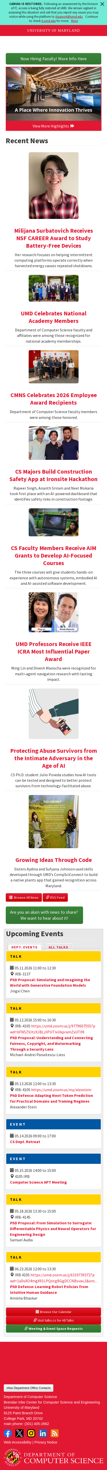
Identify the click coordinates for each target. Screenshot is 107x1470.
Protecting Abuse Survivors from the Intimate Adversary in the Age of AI (53, 758)
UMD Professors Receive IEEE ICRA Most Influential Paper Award (53, 651)
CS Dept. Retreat (25, 1141)
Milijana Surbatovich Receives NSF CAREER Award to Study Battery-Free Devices (53, 238)
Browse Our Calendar (54, 1312)
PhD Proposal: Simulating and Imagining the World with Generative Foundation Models (50, 982)
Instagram (31, 1433)
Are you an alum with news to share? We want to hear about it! (44, 915)
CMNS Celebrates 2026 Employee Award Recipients (53, 398)
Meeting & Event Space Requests (53, 1328)
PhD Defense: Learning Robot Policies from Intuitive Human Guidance (49, 1289)
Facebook (8, 1433)
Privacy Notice (45, 1442)
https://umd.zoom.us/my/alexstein (61, 1089)
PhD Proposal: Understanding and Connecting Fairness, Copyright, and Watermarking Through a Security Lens (51, 1043)
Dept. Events (26, 946)
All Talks (58, 947)
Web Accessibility (17, 1442)
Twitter (19, 1433)
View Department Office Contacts (28, 1388)
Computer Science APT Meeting (38, 1182)
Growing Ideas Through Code (53, 860)
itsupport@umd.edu (69, 16)
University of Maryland (53, 30)
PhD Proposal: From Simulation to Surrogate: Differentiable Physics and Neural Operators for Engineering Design (53, 1228)
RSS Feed (55, 897)
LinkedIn (43, 1433)
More (74, 21)
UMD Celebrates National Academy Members (53, 317)
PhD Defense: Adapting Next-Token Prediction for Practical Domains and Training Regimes (51, 1098)
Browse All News (24, 897)
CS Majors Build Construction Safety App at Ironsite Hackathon (53, 475)
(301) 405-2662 (36, 1424)
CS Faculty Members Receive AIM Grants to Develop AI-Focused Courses (53, 555)
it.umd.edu (48, 21)
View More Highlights (54, 125)
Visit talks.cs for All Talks (53, 1320)
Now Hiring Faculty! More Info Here (53, 58)
